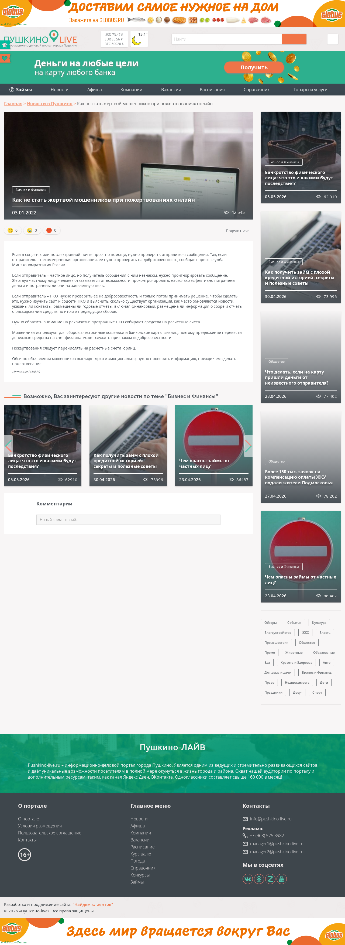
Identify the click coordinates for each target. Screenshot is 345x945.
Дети (324, 682)
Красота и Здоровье (296, 662)
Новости (59, 90)
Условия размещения (40, 826)
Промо (269, 652)
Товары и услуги (310, 90)
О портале (28, 819)
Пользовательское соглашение (49, 833)
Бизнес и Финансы (31, 189)
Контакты (27, 840)
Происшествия (276, 642)
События (294, 622)
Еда (267, 662)
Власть (324, 632)
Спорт (317, 692)
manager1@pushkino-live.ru (276, 844)
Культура (319, 622)
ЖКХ (305, 632)
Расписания (212, 90)
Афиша (94, 90)
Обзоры (270, 622)
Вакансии (171, 90)
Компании (131, 90)
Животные (294, 652)
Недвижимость (297, 682)
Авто (326, 662)
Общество (276, 361)
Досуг (297, 692)
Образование (324, 652)
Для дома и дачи (277, 672)
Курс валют (141, 854)
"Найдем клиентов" (93, 904)
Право (269, 682)
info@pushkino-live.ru (271, 819)
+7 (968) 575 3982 (267, 835)
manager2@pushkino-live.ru (276, 852)
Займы (137, 882)
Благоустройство (277, 632)
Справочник (257, 90)
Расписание (142, 847)
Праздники (273, 692)
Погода (137, 861)
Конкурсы (140, 875)
